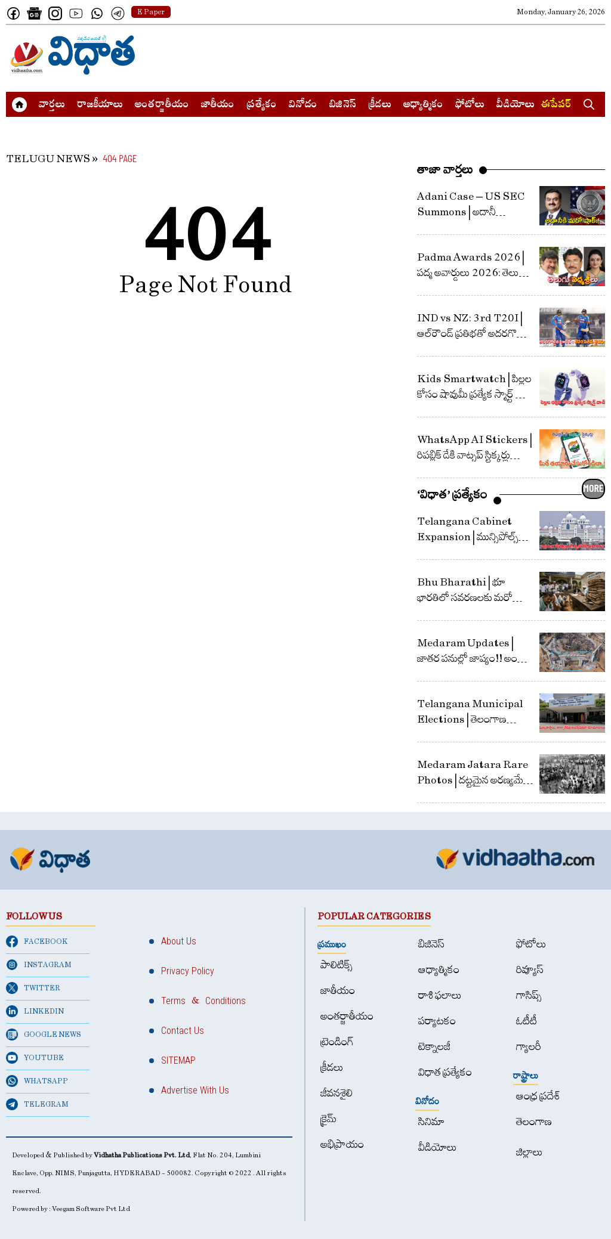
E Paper (151, 12)
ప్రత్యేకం (261, 105)
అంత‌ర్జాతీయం (162, 105)
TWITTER (33, 988)
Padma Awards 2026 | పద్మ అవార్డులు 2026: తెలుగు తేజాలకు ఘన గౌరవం (472, 273)
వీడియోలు (515, 105)
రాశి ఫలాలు (440, 995)
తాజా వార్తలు (445, 169)
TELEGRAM (37, 1104)
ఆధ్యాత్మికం (423, 105)
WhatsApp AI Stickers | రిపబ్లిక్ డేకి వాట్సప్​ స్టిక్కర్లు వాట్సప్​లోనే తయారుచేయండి (474, 455)
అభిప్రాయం (342, 1144)
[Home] (73, 55)
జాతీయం (217, 105)
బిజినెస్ (342, 105)
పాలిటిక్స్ (336, 965)
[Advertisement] (388, 55)
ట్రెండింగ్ (337, 1042)
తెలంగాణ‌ (534, 1122)
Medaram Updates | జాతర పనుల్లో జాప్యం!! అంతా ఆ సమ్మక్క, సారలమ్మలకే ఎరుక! (475, 658)
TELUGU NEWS (48, 159)
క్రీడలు (379, 105)
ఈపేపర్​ (556, 105)
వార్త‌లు (52, 105)
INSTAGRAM (39, 965)
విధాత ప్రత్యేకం (445, 1072)
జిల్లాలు (529, 1152)
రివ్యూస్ (530, 970)
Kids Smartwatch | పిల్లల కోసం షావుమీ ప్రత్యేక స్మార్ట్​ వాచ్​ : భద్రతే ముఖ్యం (474, 394)
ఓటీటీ (526, 1021)
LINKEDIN (35, 1011)
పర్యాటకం (437, 1021)
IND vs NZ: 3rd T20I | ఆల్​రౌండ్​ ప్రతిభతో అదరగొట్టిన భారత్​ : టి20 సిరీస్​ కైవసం (473, 333)
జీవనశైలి (336, 1093)
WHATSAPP (37, 1081)
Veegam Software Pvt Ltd (91, 1209)
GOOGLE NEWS (43, 1034)
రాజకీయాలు (100, 105)
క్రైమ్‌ (328, 1119)
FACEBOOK (37, 941)
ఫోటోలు (470, 105)
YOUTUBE (35, 1058)
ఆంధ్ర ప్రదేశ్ (538, 1096)
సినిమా (431, 1122)
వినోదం (303, 105)
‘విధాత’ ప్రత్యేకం (452, 494)
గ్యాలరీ (528, 1046)
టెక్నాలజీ (434, 1046)
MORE (593, 487)
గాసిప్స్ (529, 995)
